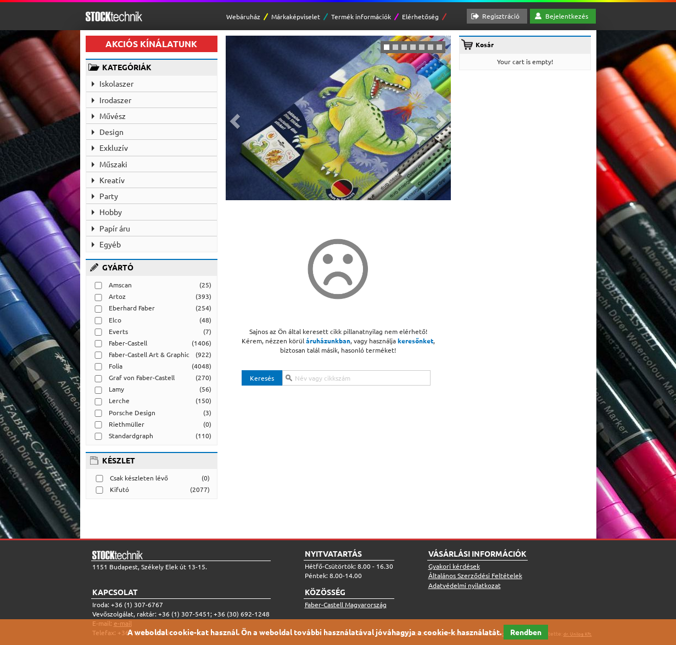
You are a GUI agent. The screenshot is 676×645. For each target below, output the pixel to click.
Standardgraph (131, 435)
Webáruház (243, 16)
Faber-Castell (128, 342)
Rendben (525, 632)
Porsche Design (132, 412)
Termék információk (361, 16)
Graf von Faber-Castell (142, 377)
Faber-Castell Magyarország (346, 604)
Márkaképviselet (295, 16)
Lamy (116, 388)
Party (108, 196)
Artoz (117, 296)
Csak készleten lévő (139, 477)
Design (111, 132)
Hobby (110, 212)
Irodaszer (115, 100)
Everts (118, 331)
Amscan (120, 284)
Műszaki (113, 164)
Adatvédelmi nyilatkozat (464, 585)
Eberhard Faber (132, 307)
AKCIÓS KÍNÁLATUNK (151, 43)
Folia (115, 365)
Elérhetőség (420, 16)
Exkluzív (113, 147)
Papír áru (114, 228)
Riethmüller (126, 424)
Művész (112, 116)
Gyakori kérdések (454, 566)
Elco (115, 319)
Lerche (119, 400)
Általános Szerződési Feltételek (475, 575)
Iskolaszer (116, 83)
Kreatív (112, 180)
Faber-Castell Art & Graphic (149, 354)
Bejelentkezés (566, 16)
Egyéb (110, 244)
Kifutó (119, 489)
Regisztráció (500, 16)
